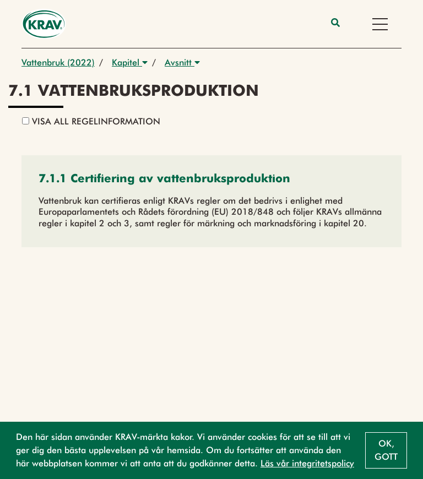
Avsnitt (182, 62)
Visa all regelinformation (91, 121)
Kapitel (130, 62)
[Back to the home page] (43, 24)
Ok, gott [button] (386, 450)
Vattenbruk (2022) (58, 62)
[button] (164, 180)
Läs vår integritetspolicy (307, 463)
